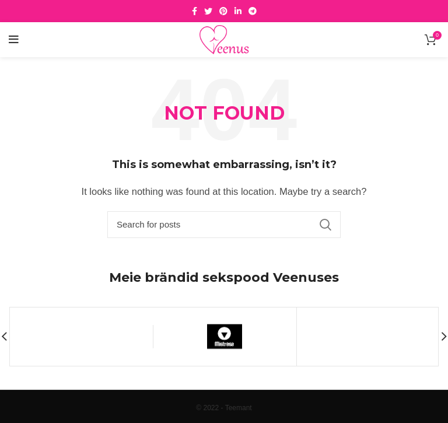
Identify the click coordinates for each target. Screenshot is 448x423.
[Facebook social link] (194, 11)
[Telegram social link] (252, 11)
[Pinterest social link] (223, 11)
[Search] (224, 224)
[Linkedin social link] (238, 11)
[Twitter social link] (208, 11)
